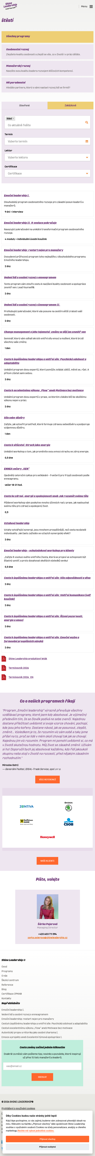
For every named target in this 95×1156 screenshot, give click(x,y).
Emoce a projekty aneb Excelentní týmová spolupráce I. (32, 1037)
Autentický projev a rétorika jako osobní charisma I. (30, 1032)
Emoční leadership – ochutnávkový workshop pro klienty (39, 550)
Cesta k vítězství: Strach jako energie (27, 445)
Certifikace (11, 166)
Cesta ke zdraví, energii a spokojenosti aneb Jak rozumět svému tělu (46, 496)
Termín (9, 134)
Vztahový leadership (16, 523)
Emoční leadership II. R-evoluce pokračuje (30, 222)
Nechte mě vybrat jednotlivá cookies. (36, 1130)
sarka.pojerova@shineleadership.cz (47, 937)
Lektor (8, 150)
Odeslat (42, 1077)
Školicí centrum (10, 980)
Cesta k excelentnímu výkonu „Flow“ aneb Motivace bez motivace (44, 390)
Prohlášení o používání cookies (18, 1108)
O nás (4, 975)
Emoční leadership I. (17, 195)
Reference (7, 984)
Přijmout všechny (47, 1139)
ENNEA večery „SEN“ (17, 468)
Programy (7, 971)
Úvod (4, 966)
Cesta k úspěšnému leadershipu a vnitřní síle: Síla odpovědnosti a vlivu (47, 577)
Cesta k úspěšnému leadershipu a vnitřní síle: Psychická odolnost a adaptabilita (44, 1023)
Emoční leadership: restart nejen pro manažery (33, 250)
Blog (4, 989)
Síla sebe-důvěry (14, 417)
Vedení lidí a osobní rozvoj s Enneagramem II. (32, 304)
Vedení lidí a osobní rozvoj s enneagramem (30, 277)
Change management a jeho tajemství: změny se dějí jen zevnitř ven (45, 331)
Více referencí (47, 779)
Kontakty (6, 998)
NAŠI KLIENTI (47, 861)
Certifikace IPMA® (12, 993)
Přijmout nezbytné (47, 1147)
